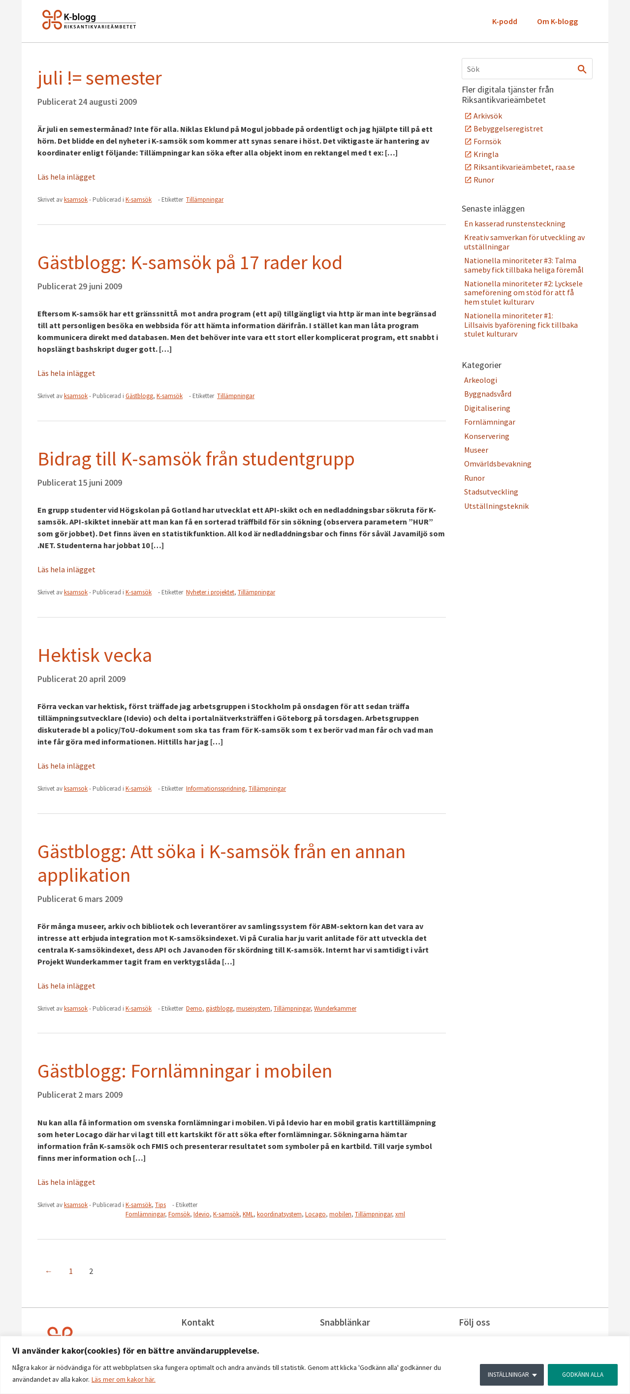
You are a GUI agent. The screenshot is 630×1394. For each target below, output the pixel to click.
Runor (483, 180)
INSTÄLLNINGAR (504, 1373)
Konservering (486, 436)
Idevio (201, 1214)
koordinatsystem (279, 1214)
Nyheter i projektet (210, 592)
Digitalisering (487, 408)
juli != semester (99, 77)
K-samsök (139, 199)
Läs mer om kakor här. (124, 1379)
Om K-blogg (557, 21)
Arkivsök (487, 116)
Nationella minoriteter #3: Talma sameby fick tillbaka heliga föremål (524, 264)
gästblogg (219, 1008)
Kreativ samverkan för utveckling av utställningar (524, 241)
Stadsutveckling (491, 491)
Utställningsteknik (496, 506)
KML (248, 1214)
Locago (315, 1214)
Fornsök (179, 1214)
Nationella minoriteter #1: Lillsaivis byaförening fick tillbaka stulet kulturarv (521, 324)
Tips (160, 1205)
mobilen (340, 1214)
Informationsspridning (215, 788)
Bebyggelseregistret (508, 128)
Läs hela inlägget (66, 177)
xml (400, 1214)
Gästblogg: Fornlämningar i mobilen (184, 1070)
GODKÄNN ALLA (581, 1373)
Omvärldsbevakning (498, 463)
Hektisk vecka (94, 655)
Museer (476, 450)
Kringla (486, 154)
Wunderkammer (335, 1008)
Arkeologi (480, 380)
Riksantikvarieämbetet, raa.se (524, 167)
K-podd (504, 21)
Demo (194, 1008)
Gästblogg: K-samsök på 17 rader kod (190, 262)
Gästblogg (139, 396)
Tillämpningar (204, 199)
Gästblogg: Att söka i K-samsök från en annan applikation (221, 863)
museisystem (253, 1008)
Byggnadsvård (487, 394)
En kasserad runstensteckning (515, 223)
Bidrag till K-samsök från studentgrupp (196, 458)
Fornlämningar (145, 1214)
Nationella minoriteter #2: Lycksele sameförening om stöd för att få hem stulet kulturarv (523, 293)
